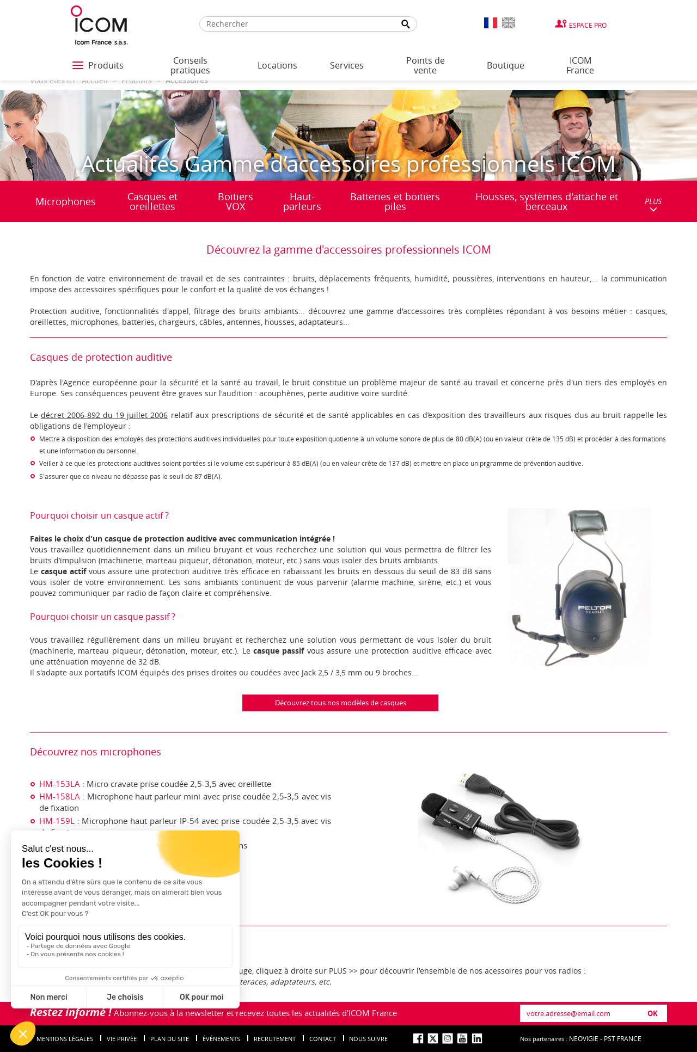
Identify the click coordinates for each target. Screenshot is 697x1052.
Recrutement (275, 1039)
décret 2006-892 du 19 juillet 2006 (104, 415)
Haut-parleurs (302, 201)
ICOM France (580, 65)
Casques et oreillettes (152, 201)
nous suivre (368, 1039)
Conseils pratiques (190, 65)
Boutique (505, 65)
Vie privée (122, 1039)
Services (347, 65)
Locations (277, 65)
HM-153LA (59, 783)
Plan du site (169, 1039)
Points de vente (425, 65)
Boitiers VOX (235, 201)
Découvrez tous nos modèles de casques (340, 703)
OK (652, 1013)
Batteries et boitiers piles (395, 201)
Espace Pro (588, 25)
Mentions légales (64, 1039)
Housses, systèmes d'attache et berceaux (546, 201)
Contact (322, 1039)
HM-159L (57, 820)
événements (221, 1039)
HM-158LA (59, 796)
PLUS (653, 204)
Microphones (65, 201)
